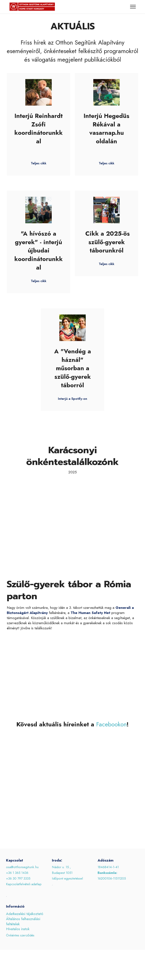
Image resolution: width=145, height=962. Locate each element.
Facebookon (111, 731)
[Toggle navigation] (133, 7)
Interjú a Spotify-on (72, 405)
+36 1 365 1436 (17, 879)
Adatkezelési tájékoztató (24, 920)
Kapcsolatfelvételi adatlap (24, 890)
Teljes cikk (38, 170)
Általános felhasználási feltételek (23, 928)
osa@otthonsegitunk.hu (22, 874)
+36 (9, 885)
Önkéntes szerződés (20, 935)
